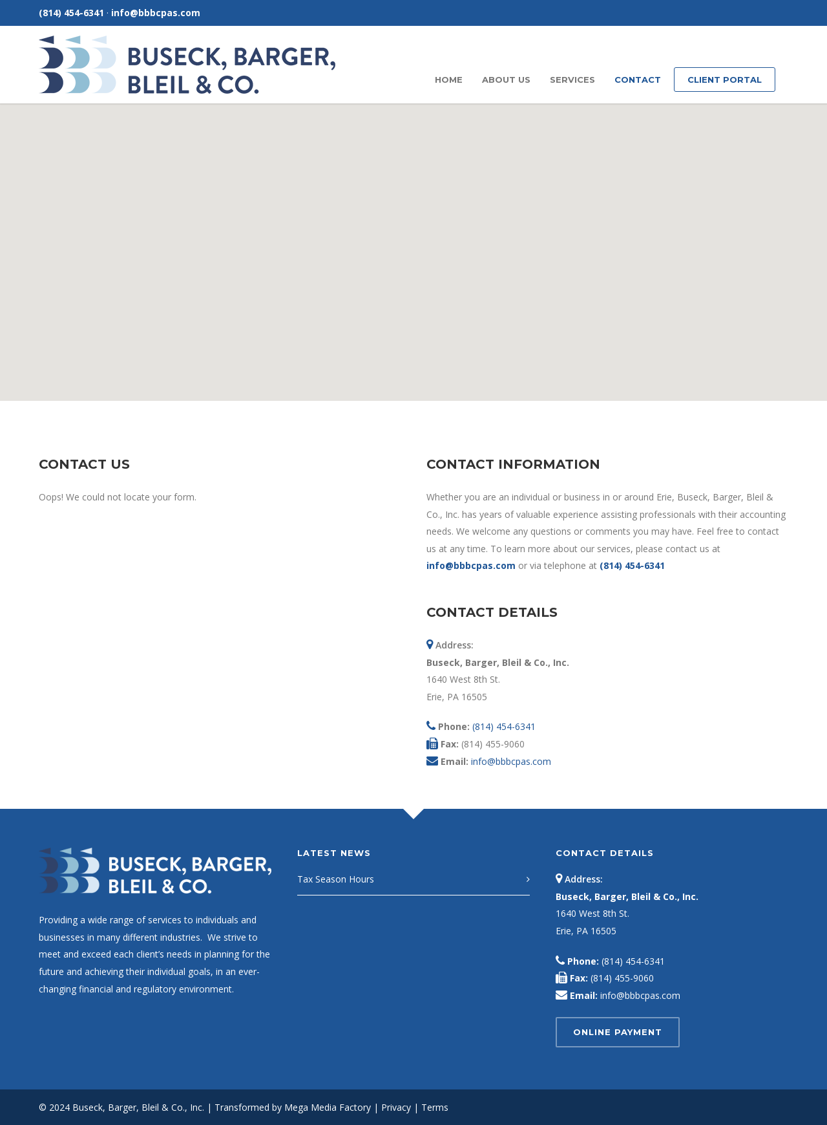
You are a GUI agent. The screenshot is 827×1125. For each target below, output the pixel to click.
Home (449, 79)
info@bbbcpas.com (155, 12)
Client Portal (724, 79)
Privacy (396, 1107)
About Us (506, 79)
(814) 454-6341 (71, 12)
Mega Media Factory (327, 1107)
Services (572, 79)
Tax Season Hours (335, 879)
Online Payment (617, 1032)
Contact (637, 79)
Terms (434, 1107)
